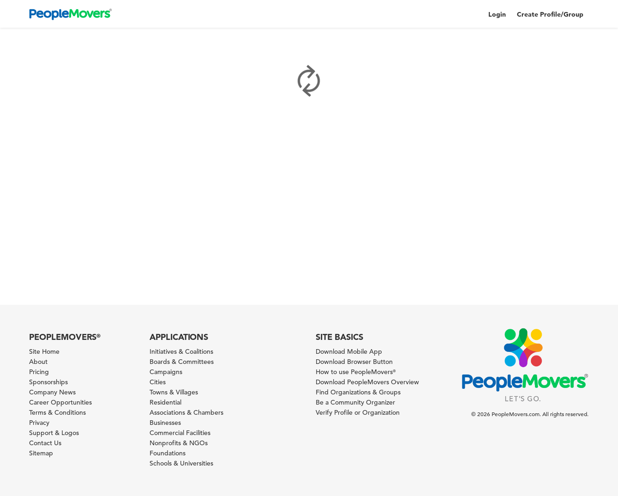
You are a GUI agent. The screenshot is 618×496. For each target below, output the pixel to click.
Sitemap (41, 453)
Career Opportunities (60, 402)
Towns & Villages (174, 392)
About (38, 361)
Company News (52, 392)
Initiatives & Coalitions (181, 351)
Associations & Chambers (186, 412)
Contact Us (45, 443)
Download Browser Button (354, 361)
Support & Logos (54, 433)
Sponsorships (48, 382)
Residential (165, 402)
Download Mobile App (349, 351)
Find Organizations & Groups (358, 392)
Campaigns (166, 372)
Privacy (39, 422)
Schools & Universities (181, 463)
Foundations (168, 453)
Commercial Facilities (180, 433)
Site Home (44, 351)
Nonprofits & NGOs (179, 443)
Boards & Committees (182, 361)
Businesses (165, 422)
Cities (158, 382)
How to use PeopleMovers (356, 372)
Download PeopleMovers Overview (367, 382)
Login (497, 14)
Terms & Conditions (57, 412)
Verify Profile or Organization (358, 412)
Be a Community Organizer (355, 402)
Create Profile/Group (550, 14)
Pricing (39, 372)
